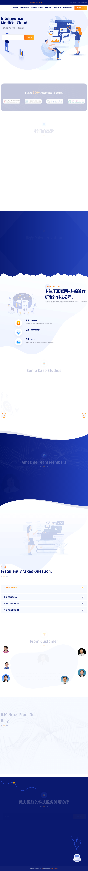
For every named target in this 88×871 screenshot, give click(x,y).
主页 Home (14, 7)
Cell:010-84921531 (73, 2)
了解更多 (29, 37)
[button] (4, 415)
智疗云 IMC (48, 7)
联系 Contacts (67, 7)
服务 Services (24, 7)
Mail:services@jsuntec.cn (82, 2)
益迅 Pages (57, 7)
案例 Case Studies (37, 7)
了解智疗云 (81, 8)
